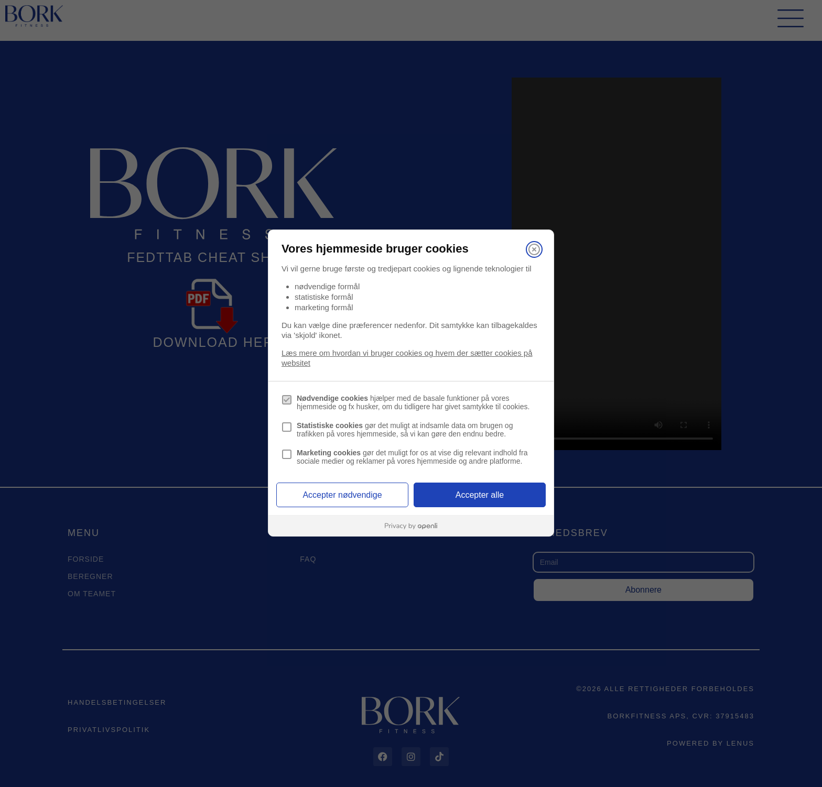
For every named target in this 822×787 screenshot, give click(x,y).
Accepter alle (480, 494)
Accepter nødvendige (342, 494)
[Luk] (534, 249)
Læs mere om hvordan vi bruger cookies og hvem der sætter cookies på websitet (407, 357)
